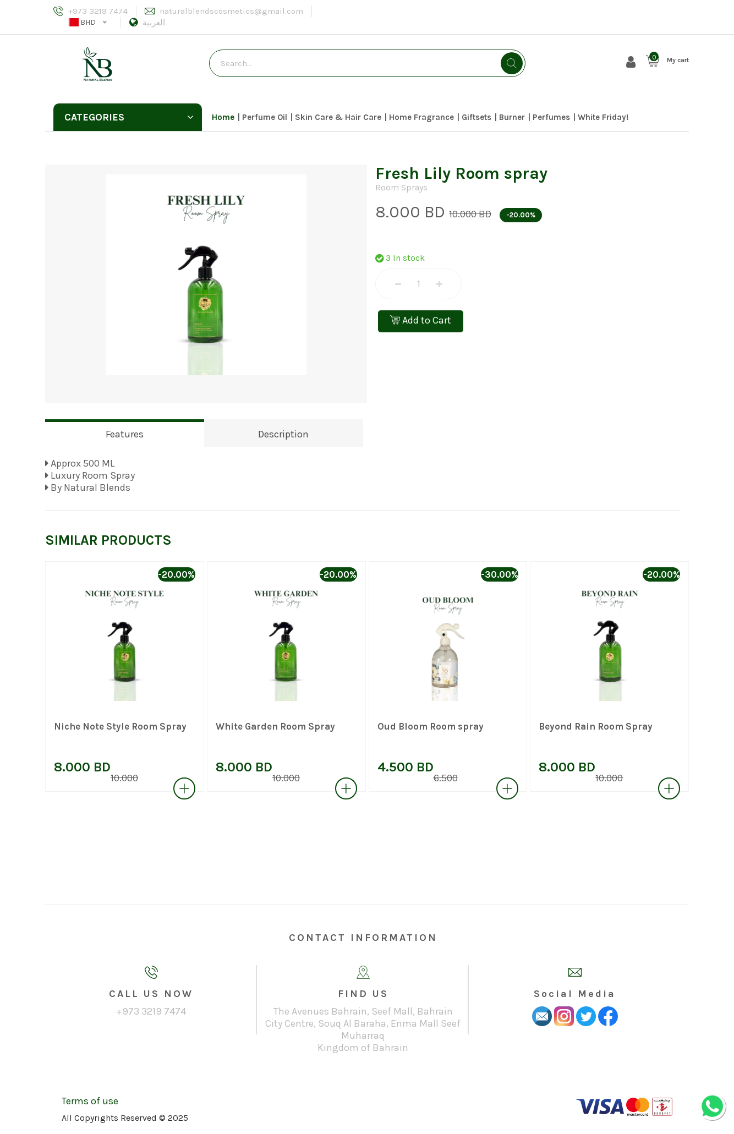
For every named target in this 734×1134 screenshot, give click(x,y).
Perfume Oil (264, 117)
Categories (129, 117)
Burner (512, 117)
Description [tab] (283, 434)
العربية (154, 23)
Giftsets (476, 117)
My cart (678, 60)
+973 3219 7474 (98, 11)
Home (223, 117)
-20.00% (520, 215)
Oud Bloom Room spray (430, 726)
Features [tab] (125, 434)
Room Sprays (401, 187)
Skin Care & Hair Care (338, 117)
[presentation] (28, 684)
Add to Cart (420, 320)
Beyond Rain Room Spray (596, 726)
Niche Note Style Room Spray (120, 726)
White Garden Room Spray (275, 726)
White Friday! (603, 117)
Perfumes (551, 117)
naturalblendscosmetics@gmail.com (231, 11)
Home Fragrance (421, 117)
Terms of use (90, 1101)
